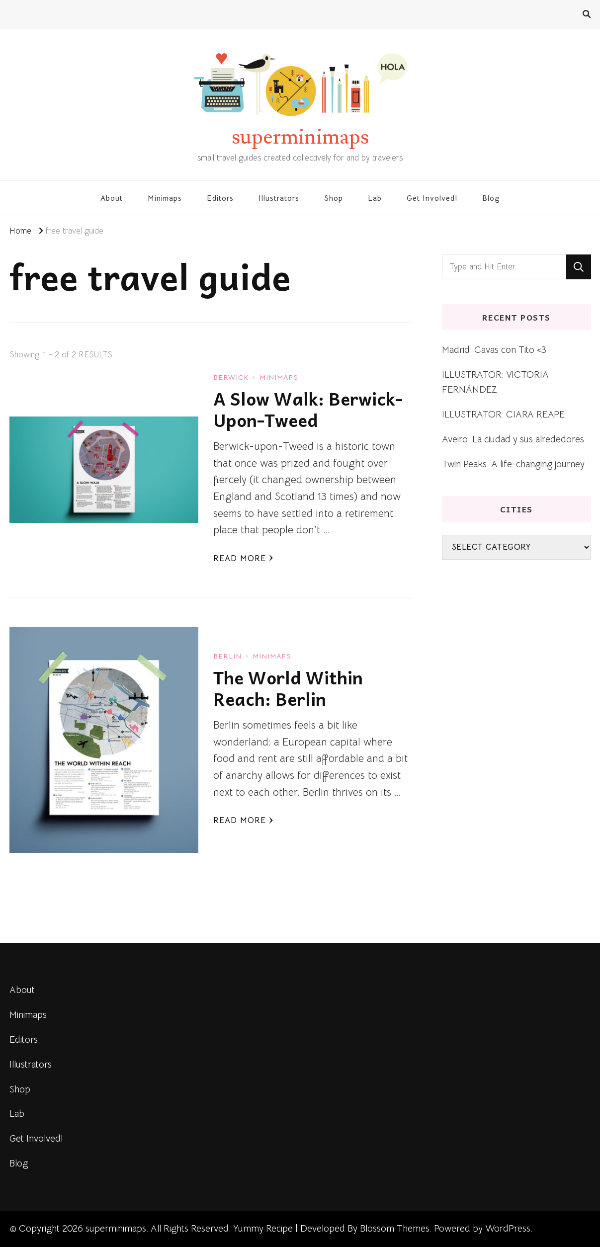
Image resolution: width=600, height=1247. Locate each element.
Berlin (227, 656)
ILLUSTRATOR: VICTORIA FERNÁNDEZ (495, 382)
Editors (220, 198)
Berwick (231, 377)
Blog (491, 198)
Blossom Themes (394, 1228)
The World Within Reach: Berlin (288, 688)
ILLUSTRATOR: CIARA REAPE (503, 414)
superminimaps (300, 137)
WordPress (507, 1228)
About (111, 198)
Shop (333, 198)
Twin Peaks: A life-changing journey (513, 464)
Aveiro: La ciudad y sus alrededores (513, 439)
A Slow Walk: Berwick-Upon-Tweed (308, 409)
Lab (375, 198)
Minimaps (165, 198)
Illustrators (278, 198)
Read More (243, 558)
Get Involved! (432, 198)
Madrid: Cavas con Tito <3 (494, 349)
